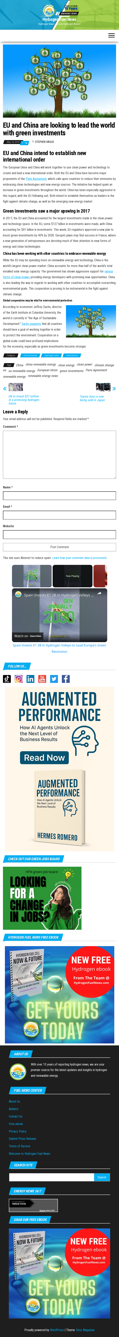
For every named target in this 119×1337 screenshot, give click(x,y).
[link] (18, 595)
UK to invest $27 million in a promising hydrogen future (23, 400)
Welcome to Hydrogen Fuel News (29, 1154)
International (72, 355)
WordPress (57, 1330)
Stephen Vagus (44, 141)
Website (8, 526)
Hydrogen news (51, 355)
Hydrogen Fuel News (59, 19)
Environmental (30, 355)
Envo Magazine (85, 1330)
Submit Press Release (22, 1139)
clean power (84, 364)
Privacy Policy (18, 1131)
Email (7, 507)
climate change (104, 365)
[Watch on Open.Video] (27, 636)
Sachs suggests (31, 324)
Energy (43, 1210)
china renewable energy (41, 364)
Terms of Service (19, 1146)
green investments (71, 371)
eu (4, 370)
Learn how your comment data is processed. (79, 558)
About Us (14, 1101)
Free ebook (16, 1124)
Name (8, 487)
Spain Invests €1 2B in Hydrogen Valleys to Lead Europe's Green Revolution (59, 595)
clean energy (66, 365)
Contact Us (15, 1116)
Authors (13, 1109)
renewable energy (14, 376)
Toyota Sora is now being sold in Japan (92, 398)
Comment (10, 427)
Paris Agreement (36, 179)
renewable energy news (43, 376)
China (19, 365)
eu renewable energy (21, 371)
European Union (47, 370)
